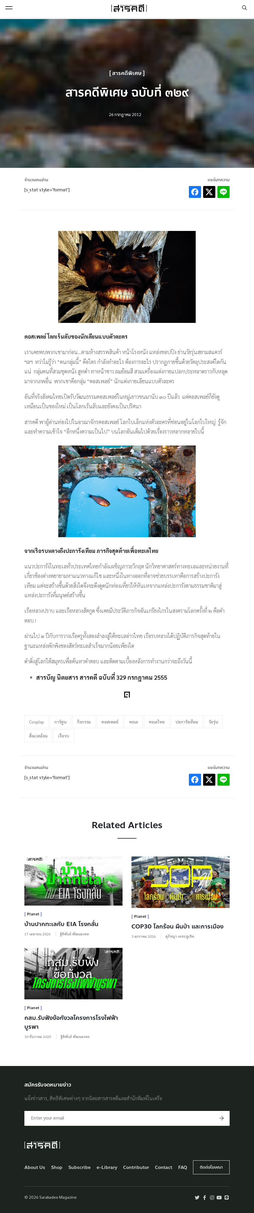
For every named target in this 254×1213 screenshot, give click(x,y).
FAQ (182, 1167)
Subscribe (79, 1167)
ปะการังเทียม (186, 721)
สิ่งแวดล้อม (38, 735)
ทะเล (133, 721)
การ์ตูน (60, 721)
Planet (33, 914)
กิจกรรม (84, 721)
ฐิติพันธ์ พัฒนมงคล (74, 933)
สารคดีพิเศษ (127, 73)
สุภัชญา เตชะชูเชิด (179, 936)
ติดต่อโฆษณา (211, 1167)
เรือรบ (63, 735)
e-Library (107, 1167)
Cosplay (36, 721)
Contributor (136, 1167)
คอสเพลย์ (109, 721)
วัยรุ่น (213, 721)
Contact (163, 1167)
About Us (34, 1167)
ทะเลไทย (157, 721)
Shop (56, 1167)
